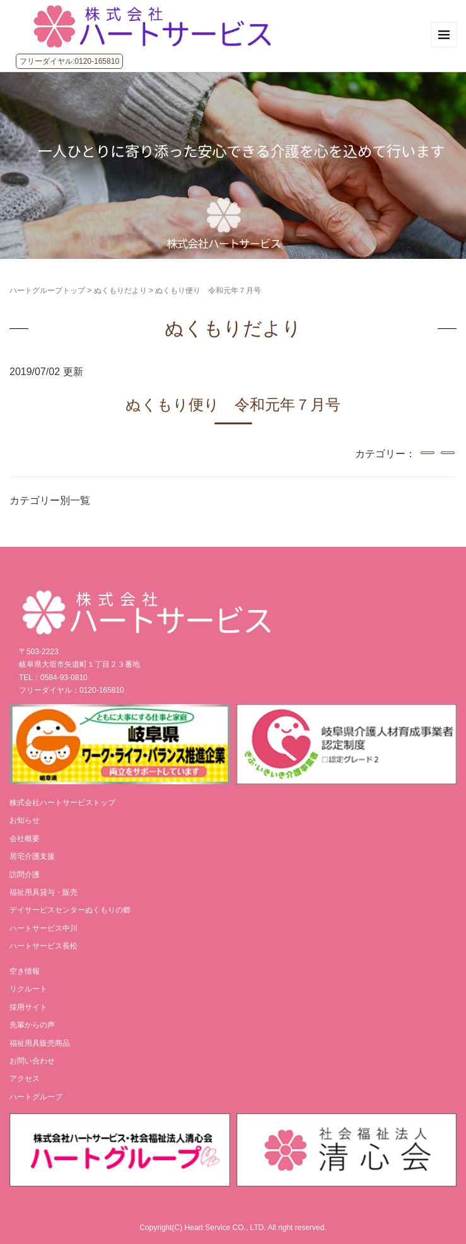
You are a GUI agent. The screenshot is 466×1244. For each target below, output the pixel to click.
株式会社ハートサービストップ (62, 802)
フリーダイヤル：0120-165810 (71, 690)
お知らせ (24, 820)
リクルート (28, 988)
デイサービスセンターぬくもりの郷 (70, 910)
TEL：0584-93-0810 (53, 677)
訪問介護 (24, 874)
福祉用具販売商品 (39, 1043)
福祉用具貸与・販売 (43, 892)
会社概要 (24, 838)
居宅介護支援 (32, 856)
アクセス (24, 1078)
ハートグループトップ (47, 290)
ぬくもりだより (120, 290)
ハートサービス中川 (43, 928)
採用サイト (28, 1007)
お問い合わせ (32, 1060)
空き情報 (24, 971)
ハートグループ (35, 1096)
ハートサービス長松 (43, 946)
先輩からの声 (32, 1024)
